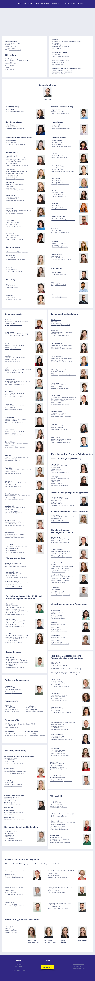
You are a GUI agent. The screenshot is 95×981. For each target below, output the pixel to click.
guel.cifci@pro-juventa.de (59, 157)
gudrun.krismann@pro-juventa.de (61, 146)
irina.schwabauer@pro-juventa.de (61, 260)
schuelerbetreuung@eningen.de (60, 595)
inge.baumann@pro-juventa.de (60, 700)
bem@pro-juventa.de (58, 74)
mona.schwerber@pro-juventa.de (15, 144)
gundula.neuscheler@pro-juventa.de (61, 739)
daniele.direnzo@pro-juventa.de (14, 552)
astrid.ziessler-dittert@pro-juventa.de (61, 781)
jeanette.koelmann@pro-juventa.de (61, 557)
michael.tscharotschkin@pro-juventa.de (63, 220)
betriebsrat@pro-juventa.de (60, 46)
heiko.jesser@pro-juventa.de (59, 729)
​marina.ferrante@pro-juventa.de (14, 372)
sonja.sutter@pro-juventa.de (14, 299)
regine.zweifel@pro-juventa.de (13, 840)
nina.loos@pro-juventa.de (12, 460)
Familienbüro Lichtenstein (12, 832)
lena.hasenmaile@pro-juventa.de (14, 384)
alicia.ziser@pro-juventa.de (60, 247)
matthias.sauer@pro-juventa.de (60, 442)
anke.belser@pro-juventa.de (13, 642)
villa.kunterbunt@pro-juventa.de (13, 763)
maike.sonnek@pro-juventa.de (15, 111)
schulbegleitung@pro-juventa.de (60, 325)
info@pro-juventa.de (15, 50)
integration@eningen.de (58, 618)
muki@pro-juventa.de (11, 727)
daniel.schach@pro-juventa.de (60, 128)
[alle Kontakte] (47, 967)
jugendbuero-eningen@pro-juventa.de (16, 577)
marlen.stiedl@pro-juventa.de (14, 239)
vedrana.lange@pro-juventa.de (60, 404)
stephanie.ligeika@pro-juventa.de (61, 416)
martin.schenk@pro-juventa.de (59, 830)
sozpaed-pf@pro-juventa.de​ (59, 665)
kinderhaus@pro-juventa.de (12, 804)
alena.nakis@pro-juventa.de (13, 473)
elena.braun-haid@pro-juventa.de (61, 712)
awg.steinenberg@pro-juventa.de (35, 735)
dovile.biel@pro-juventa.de (59, 209)
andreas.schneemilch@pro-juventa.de (62, 505)
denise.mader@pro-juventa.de (60, 522)
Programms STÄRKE (51, 864)
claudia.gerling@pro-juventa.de (60, 686)
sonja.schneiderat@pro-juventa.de (15, 566)
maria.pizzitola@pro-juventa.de (14, 499)
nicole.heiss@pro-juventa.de (13, 409)
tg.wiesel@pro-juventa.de (12, 711)
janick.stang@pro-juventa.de (13, 693)
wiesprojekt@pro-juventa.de (58, 808)
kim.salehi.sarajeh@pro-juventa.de (58, 908)
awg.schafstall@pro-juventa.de (14, 735)
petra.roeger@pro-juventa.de (59, 485)
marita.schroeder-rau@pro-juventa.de (17, 165)
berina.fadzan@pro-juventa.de (15, 190)
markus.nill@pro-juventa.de (13, 486)
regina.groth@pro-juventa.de (13, 325)
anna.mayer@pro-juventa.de (13, 588)
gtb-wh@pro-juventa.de (58, 572)
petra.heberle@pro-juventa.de (14, 396)
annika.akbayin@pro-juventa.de (14, 335)
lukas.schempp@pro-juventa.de (15, 667)
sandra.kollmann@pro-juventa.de (15, 447)
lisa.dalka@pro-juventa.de (12, 361)
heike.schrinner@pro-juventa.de (60, 644)
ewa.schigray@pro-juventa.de (60, 184)
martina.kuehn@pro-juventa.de (60, 472)
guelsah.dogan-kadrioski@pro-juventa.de (63, 375)
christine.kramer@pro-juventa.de (14, 773)
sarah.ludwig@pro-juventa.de (13, 786)
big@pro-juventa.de (11, 930)
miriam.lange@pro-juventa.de (60, 335)
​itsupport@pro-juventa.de (58, 285)
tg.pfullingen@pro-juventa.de (34, 711)
